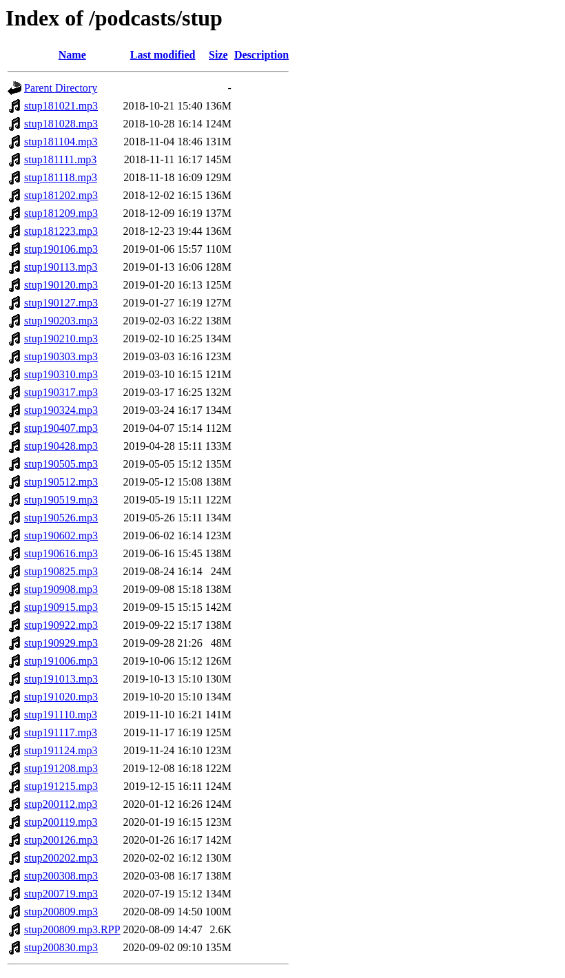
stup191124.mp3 (61, 750)
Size (218, 55)
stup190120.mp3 (61, 285)
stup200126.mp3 (61, 840)
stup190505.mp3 (61, 464)
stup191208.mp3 (61, 768)
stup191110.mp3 (60, 714)
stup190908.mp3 (61, 589)
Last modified (163, 55)
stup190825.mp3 (61, 571)
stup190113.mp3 (61, 267)
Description (261, 55)
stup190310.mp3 (61, 374)
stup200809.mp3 (61, 911)
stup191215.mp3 (61, 786)
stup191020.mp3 (61, 697)
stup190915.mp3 (61, 607)
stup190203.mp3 (61, 320)
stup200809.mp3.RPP (72, 929)
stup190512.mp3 (61, 482)
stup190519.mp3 (61, 500)
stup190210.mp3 (61, 338)
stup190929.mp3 (61, 643)
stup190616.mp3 (61, 553)
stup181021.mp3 (61, 106)
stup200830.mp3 (61, 947)
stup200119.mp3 (61, 822)
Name (72, 55)
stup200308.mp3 (61, 876)
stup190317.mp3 (61, 392)
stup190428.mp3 (61, 446)
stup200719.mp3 (61, 893)
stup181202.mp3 (61, 195)
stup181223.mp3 (61, 231)
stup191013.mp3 (61, 679)
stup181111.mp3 (60, 159)
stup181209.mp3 (61, 213)
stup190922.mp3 (61, 625)
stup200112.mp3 (61, 804)
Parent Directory (60, 88)
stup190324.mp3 (61, 410)
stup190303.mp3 (61, 356)
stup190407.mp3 (61, 428)
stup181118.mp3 (60, 177)
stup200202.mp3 (61, 858)
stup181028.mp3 (61, 123)
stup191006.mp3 (61, 661)
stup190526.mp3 (61, 517)
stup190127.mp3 (61, 303)
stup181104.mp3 (61, 141)
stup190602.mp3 (61, 535)
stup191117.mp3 (60, 732)
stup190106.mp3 (61, 249)
